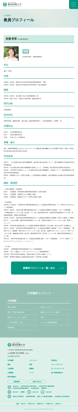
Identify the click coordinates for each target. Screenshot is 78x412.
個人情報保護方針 (57, 372)
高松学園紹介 (11, 377)
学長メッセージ (46, 307)
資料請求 (17, 381)
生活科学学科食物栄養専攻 (21, 388)
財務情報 (10, 327)
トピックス (33, 360)
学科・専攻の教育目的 (15, 312)
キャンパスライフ (57, 364)
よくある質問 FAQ (15, 322)
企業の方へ (58, 403)
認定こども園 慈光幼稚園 (45, 396)
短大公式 (15, 386)
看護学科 (44, 388)
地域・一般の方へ (21, 403)
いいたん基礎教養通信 (49, 322)
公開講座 (10, 372)
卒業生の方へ (50, 403)
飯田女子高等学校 (18, 396)
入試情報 (10, 368)
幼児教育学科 (35, 388)
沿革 (42, 317)
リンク (31, 372)
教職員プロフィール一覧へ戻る (39, 268)
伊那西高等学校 (30, 396)
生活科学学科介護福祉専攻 (46, 386)
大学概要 (11, 301)
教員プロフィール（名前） (17, 317)
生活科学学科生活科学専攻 (28, 386)
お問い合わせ (36, 381)
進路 (30, 364)
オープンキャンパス (57, 368)
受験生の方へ (41, 403)
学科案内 (54, 360)
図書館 (31, 368)
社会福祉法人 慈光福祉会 (62, 396)
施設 (8, 364)
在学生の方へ (32, 403)
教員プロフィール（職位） (51, 312)
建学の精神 (11, 307)
